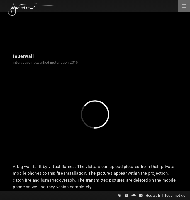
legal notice (175, 195)
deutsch (153, 195)
